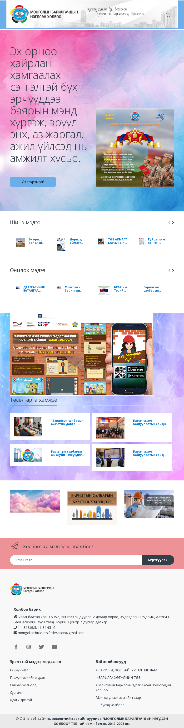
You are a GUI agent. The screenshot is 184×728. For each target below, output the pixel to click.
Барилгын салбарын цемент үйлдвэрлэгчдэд (156, 289)
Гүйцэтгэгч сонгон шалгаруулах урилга (158, 241)
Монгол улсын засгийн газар (118, 697)
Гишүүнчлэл (19, 670)
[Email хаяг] (76, 560)
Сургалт (16, 692)
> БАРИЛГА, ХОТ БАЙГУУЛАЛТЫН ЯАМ (126, 670)
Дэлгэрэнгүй (33, 182)
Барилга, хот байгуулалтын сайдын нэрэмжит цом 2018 (150, 422)
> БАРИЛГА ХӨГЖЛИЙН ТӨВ (118, 677)
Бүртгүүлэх (157, 559)
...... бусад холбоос (110, 705)
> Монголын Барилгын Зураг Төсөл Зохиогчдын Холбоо (133, 687)
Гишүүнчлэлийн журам (27, 677)
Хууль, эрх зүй (21, 700)
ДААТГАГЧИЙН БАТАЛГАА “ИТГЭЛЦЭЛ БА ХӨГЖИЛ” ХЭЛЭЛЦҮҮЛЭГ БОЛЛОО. (34, 289)
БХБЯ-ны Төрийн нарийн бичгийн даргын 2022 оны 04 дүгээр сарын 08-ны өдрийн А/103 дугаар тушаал (120, 289)
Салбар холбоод (23, 685)
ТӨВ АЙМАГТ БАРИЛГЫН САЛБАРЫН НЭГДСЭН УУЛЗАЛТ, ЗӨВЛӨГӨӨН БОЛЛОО (117, 241)
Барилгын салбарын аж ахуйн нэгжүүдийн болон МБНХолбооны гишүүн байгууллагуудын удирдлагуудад (67, 453)
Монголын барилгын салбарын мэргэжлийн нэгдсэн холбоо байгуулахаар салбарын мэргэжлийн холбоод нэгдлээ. (75, 289)
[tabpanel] (92, 108)
